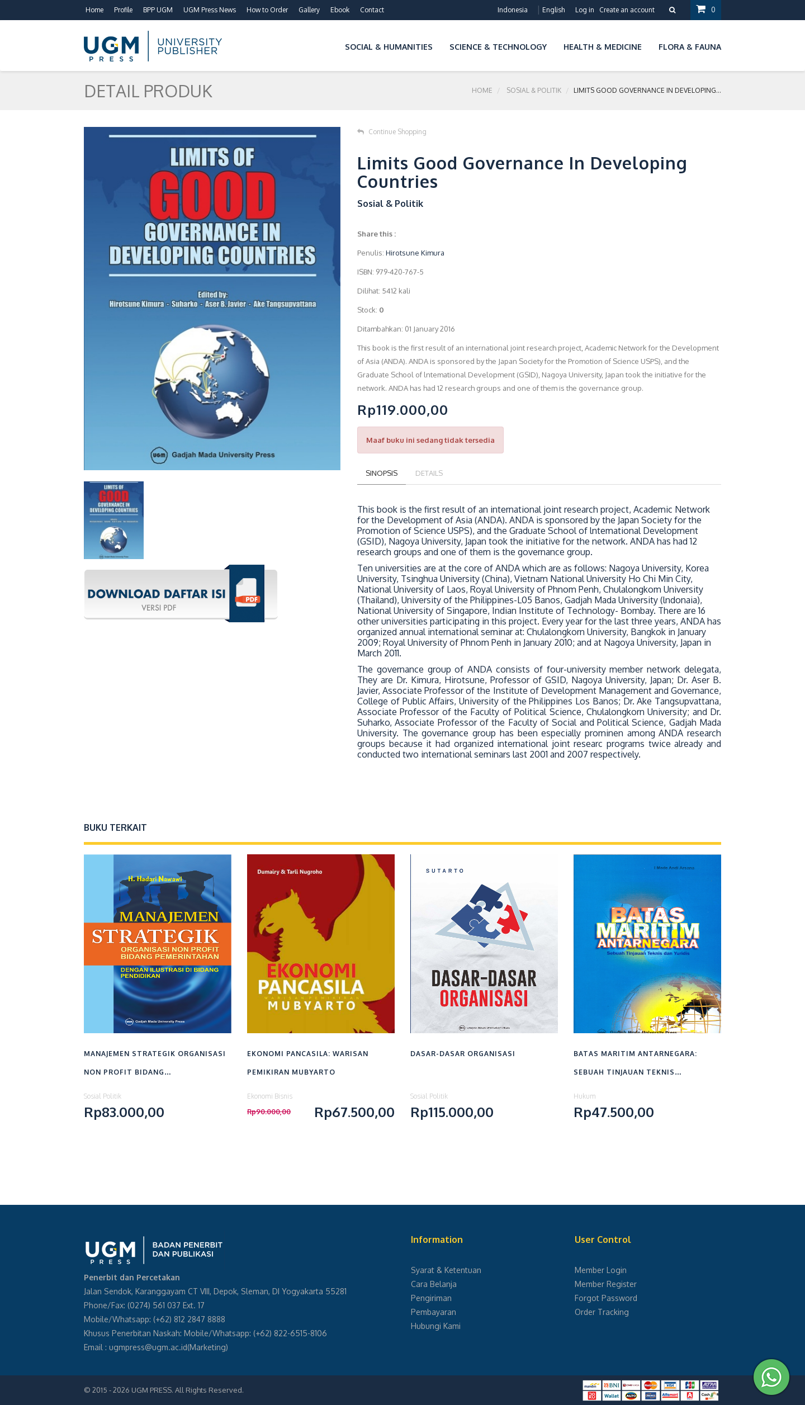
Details (429, 473)
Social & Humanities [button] (389, 46)
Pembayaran (433, 1312)
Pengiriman (431, 1298)
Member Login (601, 1270)
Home (94, 10)
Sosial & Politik (533, 90)
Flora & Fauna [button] (690, 46)
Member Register (606, 1284)
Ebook (339, 10)
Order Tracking (602, 1312)
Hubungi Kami (436, 1326)
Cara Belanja (434, 1284)
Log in (584, 10)
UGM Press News (209, 10)
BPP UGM (158, 10)
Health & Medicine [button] (603, 46)
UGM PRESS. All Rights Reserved (186, 1389)
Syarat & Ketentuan (446, 1270)
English (553, 10)
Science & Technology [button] (498, 46)
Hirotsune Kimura (415, 252)
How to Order (267, 10)
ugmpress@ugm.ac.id (148, 1347)
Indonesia (513, 10)
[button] (328, 45)
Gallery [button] (309, 10)
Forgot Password (606, 1298)
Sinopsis (381, 473)
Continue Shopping (392, 131)
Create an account (627, 10)
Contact (372, 10)
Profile (123, 10)
